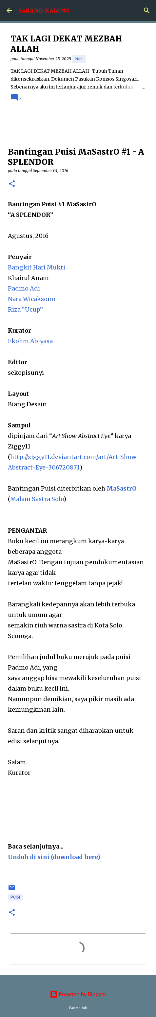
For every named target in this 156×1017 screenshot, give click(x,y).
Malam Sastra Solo (37, 499)
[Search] (147, 10)
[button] (12, 184)
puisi (79, 59)
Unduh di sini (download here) (54, 857)
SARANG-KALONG (43, 10)
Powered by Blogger (78, 994)
